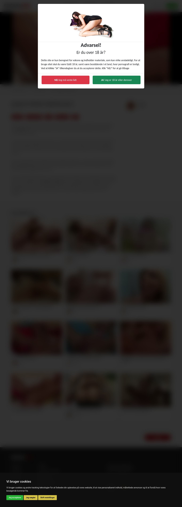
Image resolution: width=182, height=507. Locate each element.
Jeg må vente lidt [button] (65, 80)
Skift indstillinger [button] (47, 497)
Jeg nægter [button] (30, 497)
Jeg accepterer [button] (15, 497)
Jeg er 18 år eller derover (116, 80)
